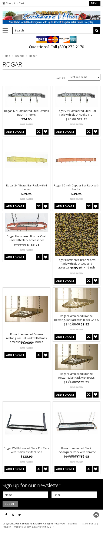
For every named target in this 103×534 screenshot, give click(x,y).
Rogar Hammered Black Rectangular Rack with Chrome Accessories (76, 452)
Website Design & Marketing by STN (34, 526)
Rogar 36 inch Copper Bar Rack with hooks (76, 187)
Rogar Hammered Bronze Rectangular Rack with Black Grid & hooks (76, 319)
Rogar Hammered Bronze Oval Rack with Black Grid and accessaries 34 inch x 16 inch (76, 263)
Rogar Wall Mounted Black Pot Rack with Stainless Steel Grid (26, 450)
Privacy (7, 526)
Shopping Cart (15, 3)
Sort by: (61, 78)
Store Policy (89, 523)
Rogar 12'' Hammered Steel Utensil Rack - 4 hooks (26, 112)
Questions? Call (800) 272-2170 (56, 46)
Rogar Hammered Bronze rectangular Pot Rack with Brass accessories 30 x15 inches (26, 338)
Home (6, 56)
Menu (94, 3)
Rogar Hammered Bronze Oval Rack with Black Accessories (26, 238)
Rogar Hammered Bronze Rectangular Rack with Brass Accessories (76, 377)
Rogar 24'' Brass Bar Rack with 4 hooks (26, 187)
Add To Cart (15, 132)
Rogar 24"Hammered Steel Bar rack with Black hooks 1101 (76, 112)
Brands (19, 56)
